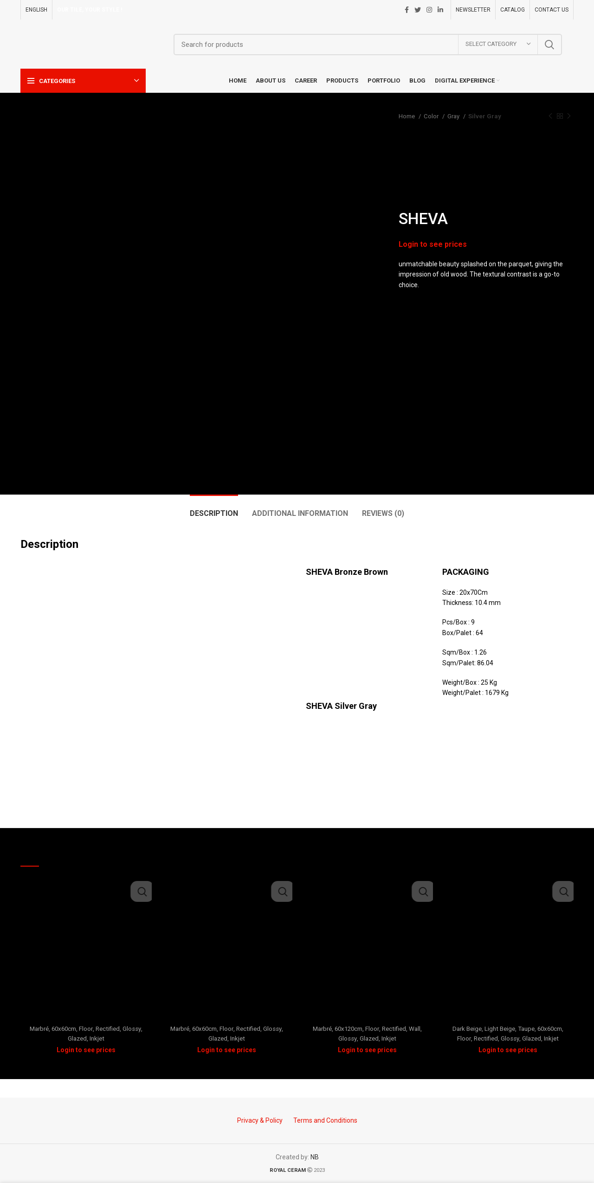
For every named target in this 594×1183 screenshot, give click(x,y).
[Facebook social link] (407, 10)
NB (314, 1157)
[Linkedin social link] (440, 10)
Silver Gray (484, 116)
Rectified (108, 1028)
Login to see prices (435, 244)
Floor (86, 1028)
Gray (454, 116)
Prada (86, 1016)
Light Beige (499, 1028)
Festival (508, 1016)
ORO (226, 1016)
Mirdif (367, 1016)
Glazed (77, 1038)
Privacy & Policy (260, 1120)
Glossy (132, 1028)
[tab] (214, 509)
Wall (414, 1028)
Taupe (526, 1028)
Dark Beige (467, 1028)
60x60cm (64, 1028)
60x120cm (348, 1028)
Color (432, 116)
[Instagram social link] (429, 10)
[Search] (368, 44)
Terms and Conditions (325, 1120)
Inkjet (97, 1038)
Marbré (39, 1028)
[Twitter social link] (418, 10)
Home (407, 116)
